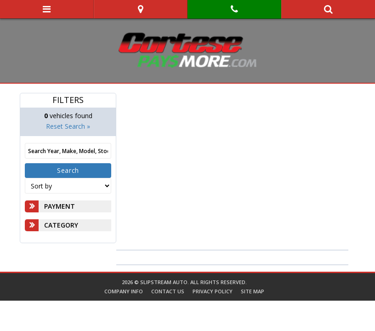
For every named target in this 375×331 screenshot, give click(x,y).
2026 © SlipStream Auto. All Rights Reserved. (184, 282)
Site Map (252, 291)
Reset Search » (68, 126)
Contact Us (167, 291)
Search (68, 170)
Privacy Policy (213, 291)
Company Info (123, 291)
